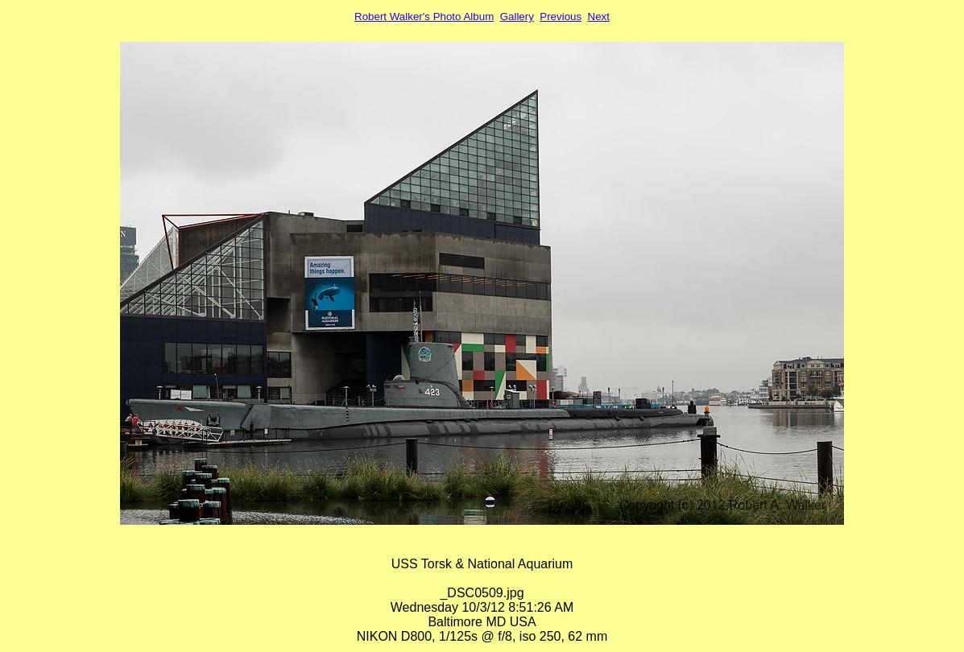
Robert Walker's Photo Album (424, 16)
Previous (560, 16)
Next (599, 16)
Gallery (517, 16)
